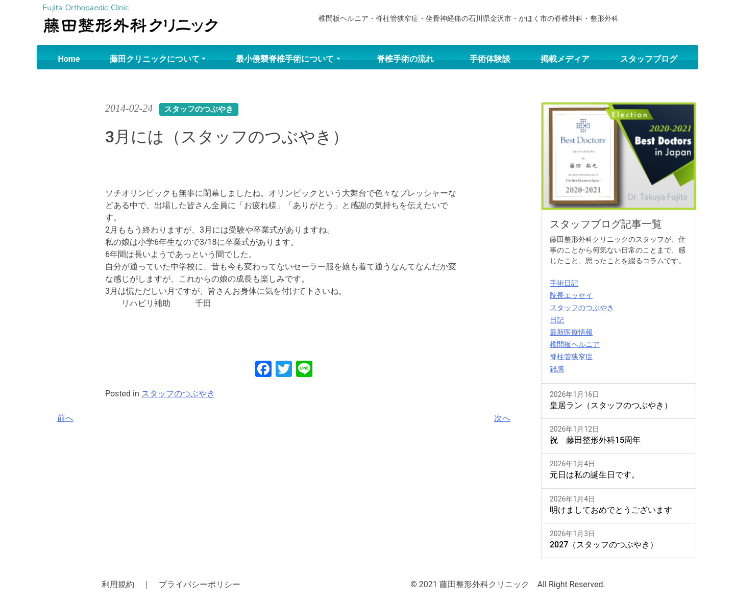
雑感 (557, 369)
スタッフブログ (648, 59)
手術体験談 (490, 59)
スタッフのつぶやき (178, 393)
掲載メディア (565, 59)
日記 (557, 320)
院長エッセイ (571, 295)
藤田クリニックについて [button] (155, 59)
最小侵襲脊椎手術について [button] (285, 59)
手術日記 (564, 283)
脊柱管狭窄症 (571, 357)
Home (69, 59)
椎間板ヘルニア (575, 344)
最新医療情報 (571, 332)
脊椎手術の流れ (405, 59)
